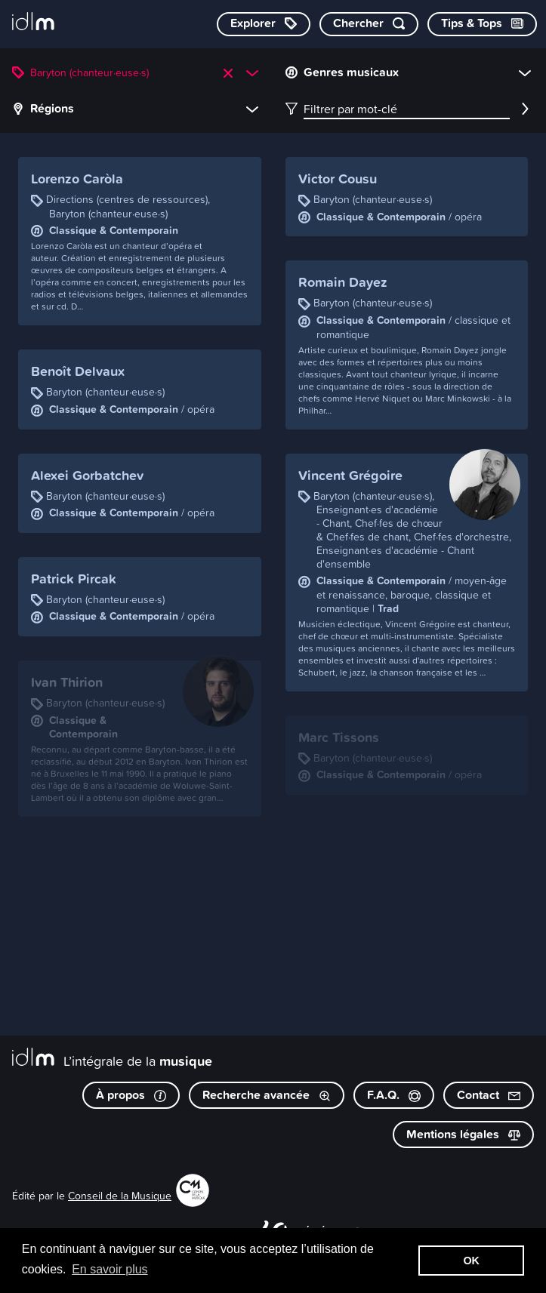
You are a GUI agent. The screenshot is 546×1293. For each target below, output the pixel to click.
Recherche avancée (266, 1095)
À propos (131, 1095)
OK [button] (471, 1261)
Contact (488, 1095)
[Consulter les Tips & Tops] (482, 24)
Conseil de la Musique (119, 1195)
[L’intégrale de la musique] (33, 22)
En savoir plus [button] (110, 1269)
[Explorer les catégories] (263, 24)
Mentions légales (463, 1134)
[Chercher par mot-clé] (368, 24)
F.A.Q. (394, 1095)
